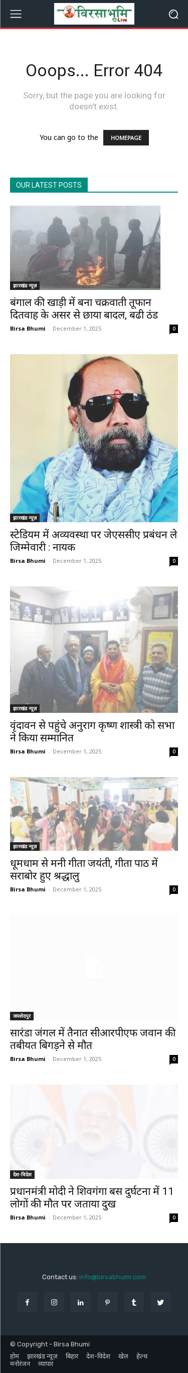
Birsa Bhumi (28, 328)
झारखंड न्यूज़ (25, 285)
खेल (123, 1356)
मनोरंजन (20, 1363)
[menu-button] (15, 14)
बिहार (72, 1356)
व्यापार (45, 1363)
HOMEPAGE (126, 137)
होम (14, 1356)
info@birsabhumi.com (112, 1277)
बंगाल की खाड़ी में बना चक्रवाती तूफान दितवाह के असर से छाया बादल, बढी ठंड (84, 308)
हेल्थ (141, 1356)
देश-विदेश (22, 1174)
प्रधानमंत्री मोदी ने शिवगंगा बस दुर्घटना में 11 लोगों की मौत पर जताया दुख (92, 1197)
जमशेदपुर (22, 1015)
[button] (173, 14)
